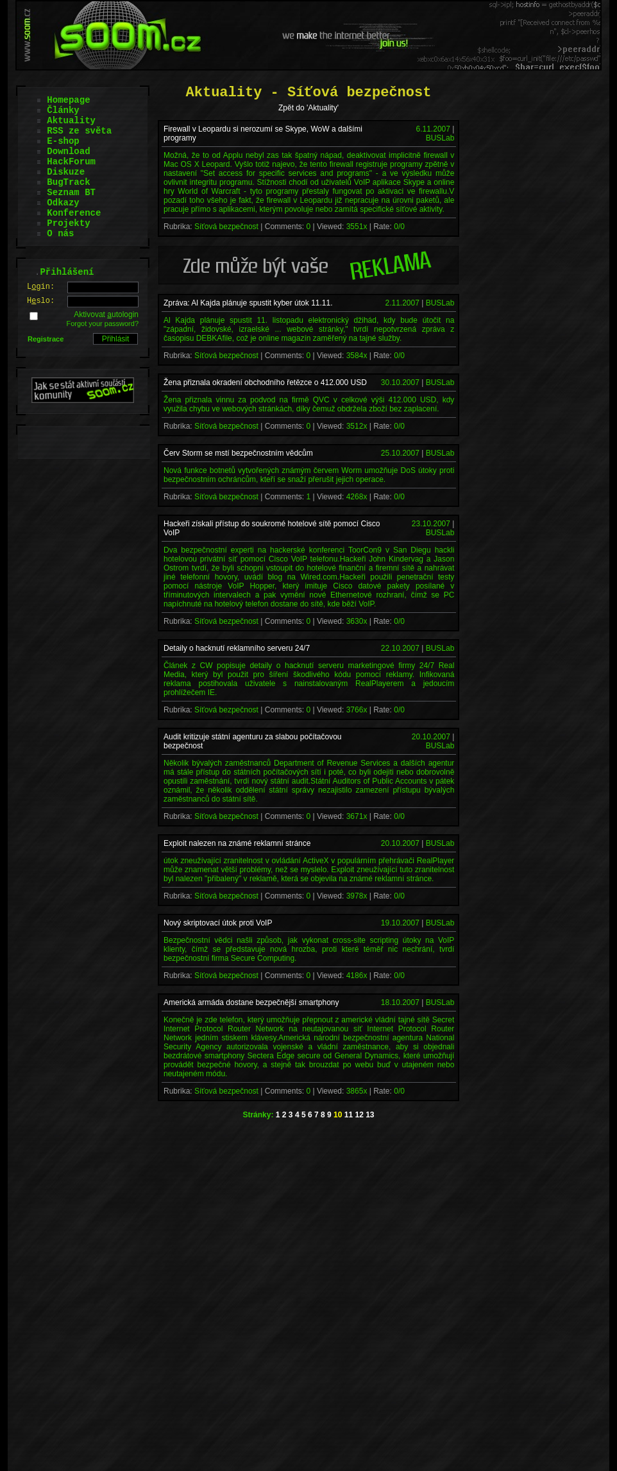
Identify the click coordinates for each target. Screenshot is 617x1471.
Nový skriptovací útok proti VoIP (218, 922)
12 (359, 1114)
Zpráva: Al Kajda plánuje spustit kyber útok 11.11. (248, 302)
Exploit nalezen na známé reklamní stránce (237, 843)
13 (370, 1114)
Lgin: (41, 286)
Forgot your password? (103, 323)
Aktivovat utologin (106, 314)
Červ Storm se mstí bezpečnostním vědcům (238, 453)
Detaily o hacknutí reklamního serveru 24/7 (237, 648)
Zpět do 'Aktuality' (308, 107)
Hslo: (41, 301)
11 (348, 1114)
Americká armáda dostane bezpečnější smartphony (251, 1002)
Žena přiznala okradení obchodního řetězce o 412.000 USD (265, 382)
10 (338, 1114)
